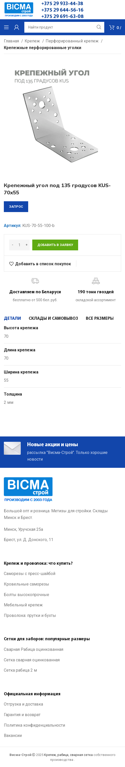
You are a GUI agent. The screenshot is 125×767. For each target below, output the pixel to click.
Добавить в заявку (55, 245)
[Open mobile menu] (6, 27)
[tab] (12, 318)
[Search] (64, 27)
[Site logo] (19, 9)
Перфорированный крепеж (73, 41)
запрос (16, 206)
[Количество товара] (19, 245)
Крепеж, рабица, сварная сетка (68, 755)
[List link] (62, 573)
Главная (12, 41)
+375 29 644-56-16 (62, 9)
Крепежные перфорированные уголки (42, 47)
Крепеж (33, 41)
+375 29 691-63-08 (62, 16)
